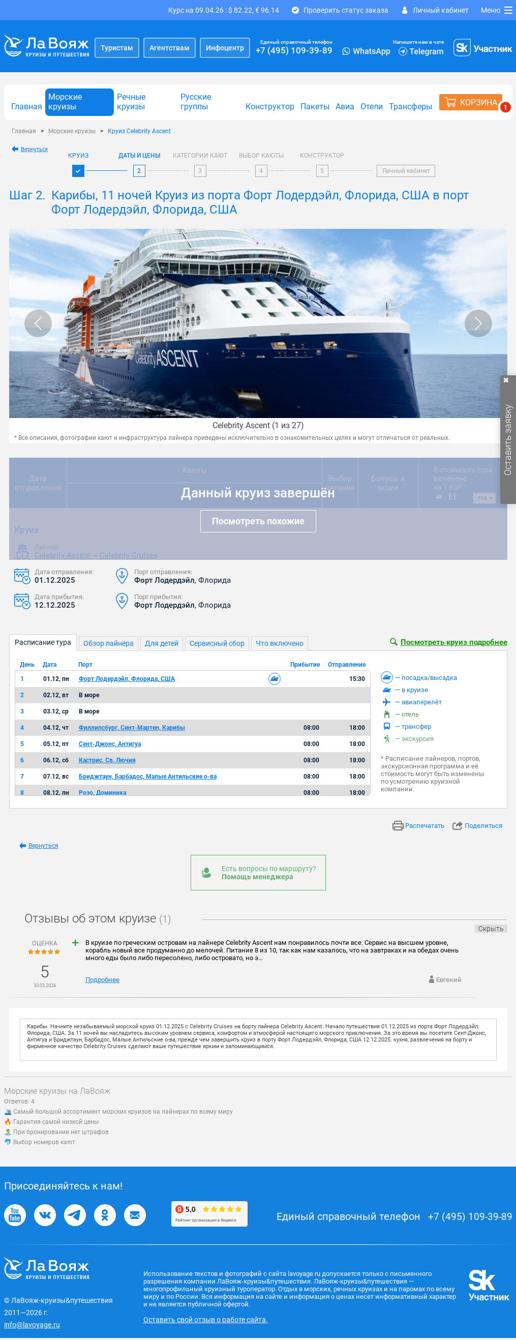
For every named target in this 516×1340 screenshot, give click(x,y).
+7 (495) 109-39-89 (294, 50)
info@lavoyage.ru (32, 1325)
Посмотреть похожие (258, 521)
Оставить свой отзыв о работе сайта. (205, 1320)
